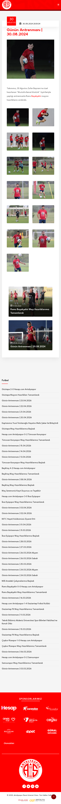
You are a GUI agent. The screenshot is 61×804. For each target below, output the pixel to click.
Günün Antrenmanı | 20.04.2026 (17, 418)
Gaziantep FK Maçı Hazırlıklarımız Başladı (20, 635)
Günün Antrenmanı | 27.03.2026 (16, 547)
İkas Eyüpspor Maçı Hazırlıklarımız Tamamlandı (23, 502)
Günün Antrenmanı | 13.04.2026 (16, 457)
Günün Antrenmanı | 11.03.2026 (16, 615)
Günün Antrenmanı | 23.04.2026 (16, 401)
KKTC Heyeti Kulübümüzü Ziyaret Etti (18, 519)
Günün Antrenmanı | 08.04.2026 (17, 480)
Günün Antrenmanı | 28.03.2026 (16, 542)
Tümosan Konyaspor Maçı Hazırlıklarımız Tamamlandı (26, 440)
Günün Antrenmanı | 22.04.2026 (17, 406)
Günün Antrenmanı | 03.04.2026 (17, 508)
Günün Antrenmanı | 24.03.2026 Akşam (20, 570)
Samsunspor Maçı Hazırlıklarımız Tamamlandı (22, 663)
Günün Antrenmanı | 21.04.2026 (16, 412)
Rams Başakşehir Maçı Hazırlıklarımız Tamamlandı (24, 592)
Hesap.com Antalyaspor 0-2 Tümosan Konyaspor (24, 434)
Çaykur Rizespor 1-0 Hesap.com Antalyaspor (22, 641)
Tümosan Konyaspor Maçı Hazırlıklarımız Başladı (23, 463)
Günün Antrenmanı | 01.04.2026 (16, 525)
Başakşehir (36, 96)
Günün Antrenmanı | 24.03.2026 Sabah (20, 575)
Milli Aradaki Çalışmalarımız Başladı (18, 581)
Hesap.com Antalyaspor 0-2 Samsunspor (20, 657)
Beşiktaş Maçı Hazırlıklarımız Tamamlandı (20, 474)
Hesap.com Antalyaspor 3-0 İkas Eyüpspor (21, 496)
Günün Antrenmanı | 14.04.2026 (16, 451)
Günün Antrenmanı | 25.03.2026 (16, 564)
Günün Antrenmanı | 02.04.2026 (17, 513)
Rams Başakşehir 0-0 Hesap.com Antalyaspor (22, 587)
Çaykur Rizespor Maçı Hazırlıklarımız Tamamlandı (24, 646)
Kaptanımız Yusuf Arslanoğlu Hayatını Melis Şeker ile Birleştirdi (30, 423)
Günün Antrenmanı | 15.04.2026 (16, 446)
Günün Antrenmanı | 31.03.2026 (16, 530)
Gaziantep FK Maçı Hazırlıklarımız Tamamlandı (23, 609)
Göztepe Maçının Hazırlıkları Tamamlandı (20, 395)
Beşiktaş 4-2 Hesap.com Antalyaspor (18, 468)
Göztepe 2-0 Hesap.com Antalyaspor (19, 389)
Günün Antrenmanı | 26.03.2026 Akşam (20, 553)
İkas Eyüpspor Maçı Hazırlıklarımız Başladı (20, 536)
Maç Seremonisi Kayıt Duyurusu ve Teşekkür (21, 491)
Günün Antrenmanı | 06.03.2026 (17, 652)
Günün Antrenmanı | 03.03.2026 (16, 669)
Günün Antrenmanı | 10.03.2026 (16, 629)
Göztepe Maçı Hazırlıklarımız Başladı (18, 429)
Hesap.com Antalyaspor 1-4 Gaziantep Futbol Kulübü (26, 604)
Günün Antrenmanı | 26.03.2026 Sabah (20, 559)
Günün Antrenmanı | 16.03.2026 (16, 598)
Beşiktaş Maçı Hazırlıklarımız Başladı (18, 485)
